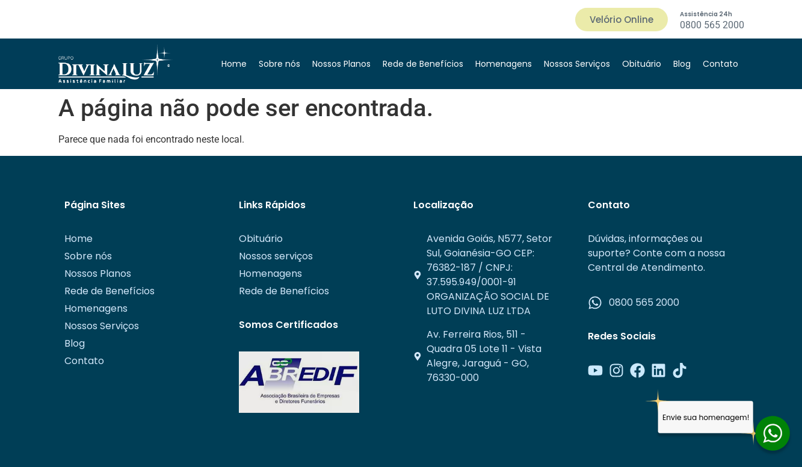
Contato (720, 64)
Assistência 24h (706, 14)
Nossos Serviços (577, 64)
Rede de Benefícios (423, 64)
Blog (682, 64)
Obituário (641, 64)
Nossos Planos (341, 64)
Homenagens (503, 64)
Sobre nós (279, 64)
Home (234, 64)
